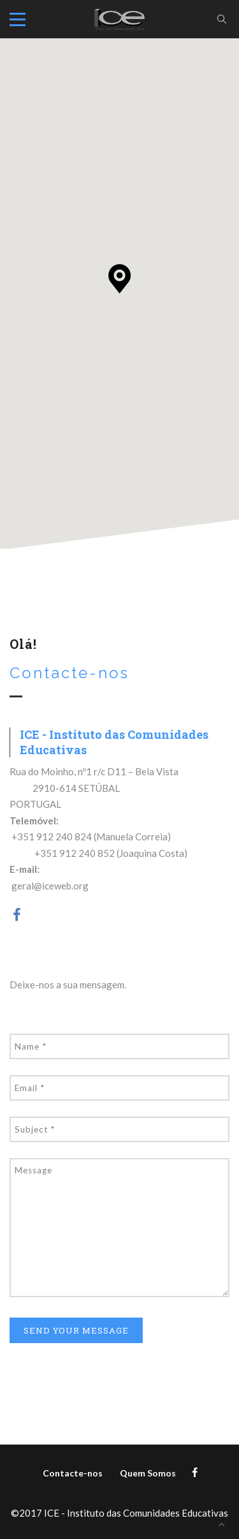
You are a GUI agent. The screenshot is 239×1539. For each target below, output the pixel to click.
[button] (119, 279)
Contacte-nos (73, 1473)
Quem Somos (148, 1473)
